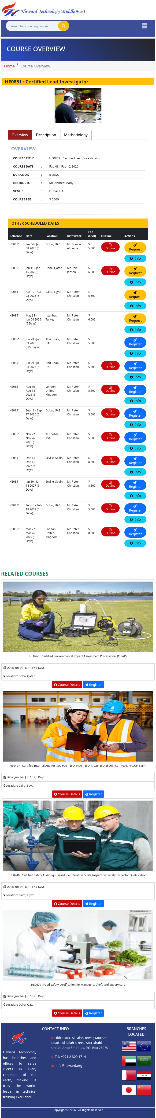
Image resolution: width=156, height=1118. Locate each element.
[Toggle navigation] (144, 25)
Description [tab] (46, 134)
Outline (110, 246)
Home (9, 66)
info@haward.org (69, 1065)
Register (93, 684)
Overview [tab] (20, 134)
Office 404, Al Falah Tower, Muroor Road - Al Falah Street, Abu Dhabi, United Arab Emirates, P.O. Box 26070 (79, 1043)
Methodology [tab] (76, 134)
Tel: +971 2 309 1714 (70, 1056)
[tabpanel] (78, 175)
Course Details (67, 684)
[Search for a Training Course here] (32, 26)
